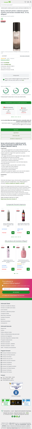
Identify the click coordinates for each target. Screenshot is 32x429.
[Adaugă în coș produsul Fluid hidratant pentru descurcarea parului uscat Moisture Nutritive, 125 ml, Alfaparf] (28, 269)
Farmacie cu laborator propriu (8, 311)
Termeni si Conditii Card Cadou (8, 307)
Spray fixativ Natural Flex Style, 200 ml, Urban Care (24, 224)
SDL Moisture (20, 267)
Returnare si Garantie (6, 315)
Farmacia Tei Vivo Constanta (8, 360)
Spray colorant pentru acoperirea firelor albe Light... (8, 225)
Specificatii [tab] (15, 132)
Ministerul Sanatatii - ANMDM (8, 343)
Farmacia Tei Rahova (6, 362)
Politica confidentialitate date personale (10, 334)
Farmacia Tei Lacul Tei (6, 358)
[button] (12, 117)
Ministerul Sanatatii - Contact (7, 345)
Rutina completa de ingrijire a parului (15, 183)
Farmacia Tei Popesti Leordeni (8, 366)
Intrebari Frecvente (5, 317)
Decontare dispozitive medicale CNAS (9, 338)
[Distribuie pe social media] (2, 19)
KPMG (27, 413)
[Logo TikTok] (19, 416)
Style (18, 230)
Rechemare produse (5, 321)
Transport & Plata (5, 313)
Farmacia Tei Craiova (6, 372)
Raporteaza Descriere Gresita (9, 199)
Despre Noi (3, 328)
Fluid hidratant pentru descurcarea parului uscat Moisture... (24, 261)
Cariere (2, 330)
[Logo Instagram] (17, 416)
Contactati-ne (4, 323)
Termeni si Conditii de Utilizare (8, 305)
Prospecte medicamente (6, 340)
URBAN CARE (20, 229)
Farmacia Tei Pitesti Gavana (8, 368)
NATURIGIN (4, 229)
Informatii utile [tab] (16, 135)
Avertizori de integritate (6, 336)
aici (23, 80)
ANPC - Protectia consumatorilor (8, 347)
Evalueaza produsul (5, 60)
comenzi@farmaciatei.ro (8, 380)
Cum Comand (4, 309)
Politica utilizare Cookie (6, 332)
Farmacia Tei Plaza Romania (8, 354)
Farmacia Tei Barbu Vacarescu (8, 352)
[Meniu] (2, 2)
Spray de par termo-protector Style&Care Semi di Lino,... (8, 261)
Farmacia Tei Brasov (6, 370)
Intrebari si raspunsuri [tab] (16, 138)
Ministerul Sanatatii (5, 341)
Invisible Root (7, 64)
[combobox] (16, 4)
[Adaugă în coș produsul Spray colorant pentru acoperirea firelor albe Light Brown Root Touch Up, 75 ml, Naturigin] (12, 232)
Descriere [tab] (16, 129)
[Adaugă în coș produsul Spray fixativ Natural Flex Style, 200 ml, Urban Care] (28, 232)
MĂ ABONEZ (16, 292)
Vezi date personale (13, 295)
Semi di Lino (4, 267)
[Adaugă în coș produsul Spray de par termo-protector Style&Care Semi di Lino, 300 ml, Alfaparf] (12, 269)
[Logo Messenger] (15, 416)
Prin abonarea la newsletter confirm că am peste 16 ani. (17, 285)
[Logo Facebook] (12, 416)
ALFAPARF (6, 62)
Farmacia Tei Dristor (6, 356)
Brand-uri (3, 319)
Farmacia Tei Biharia (6, 364)
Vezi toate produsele (25, 56)
